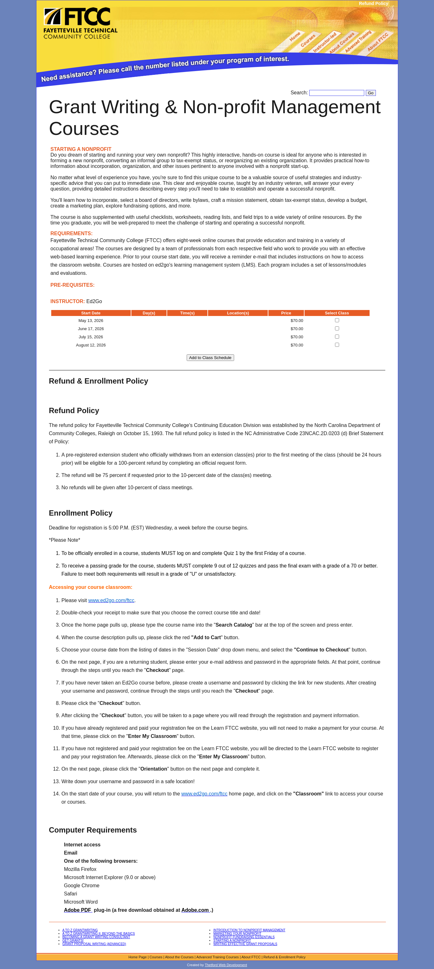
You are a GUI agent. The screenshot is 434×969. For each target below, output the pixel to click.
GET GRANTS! (73, 940)
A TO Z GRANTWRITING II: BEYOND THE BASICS (99, 933)
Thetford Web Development (226, 965)
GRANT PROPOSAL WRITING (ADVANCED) (94, 944)
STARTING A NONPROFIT (232, 940)
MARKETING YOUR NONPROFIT (237, 933)
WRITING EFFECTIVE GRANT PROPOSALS (245, 944)
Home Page (138, 957)
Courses (156, 957)
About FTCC (251, 957)
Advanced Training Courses (217, 957)
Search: (300, 92)
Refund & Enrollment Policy (284, 957)
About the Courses (179, 957)
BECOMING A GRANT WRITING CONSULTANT (96, 937)
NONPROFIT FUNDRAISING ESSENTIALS (244, 937)
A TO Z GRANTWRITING (80, 930)
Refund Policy (373, 3)
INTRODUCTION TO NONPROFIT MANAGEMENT (249, 930)
